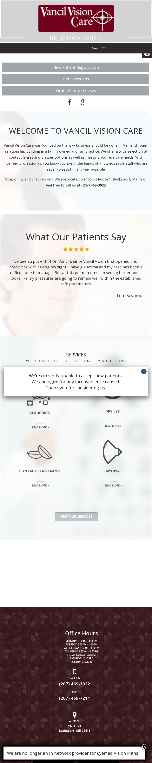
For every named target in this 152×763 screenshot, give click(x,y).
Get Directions (76, 79)
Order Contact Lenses (76, 90)
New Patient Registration (76, 67)
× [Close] (144, 746)
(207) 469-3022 (93, 185)
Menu (95, 48)
